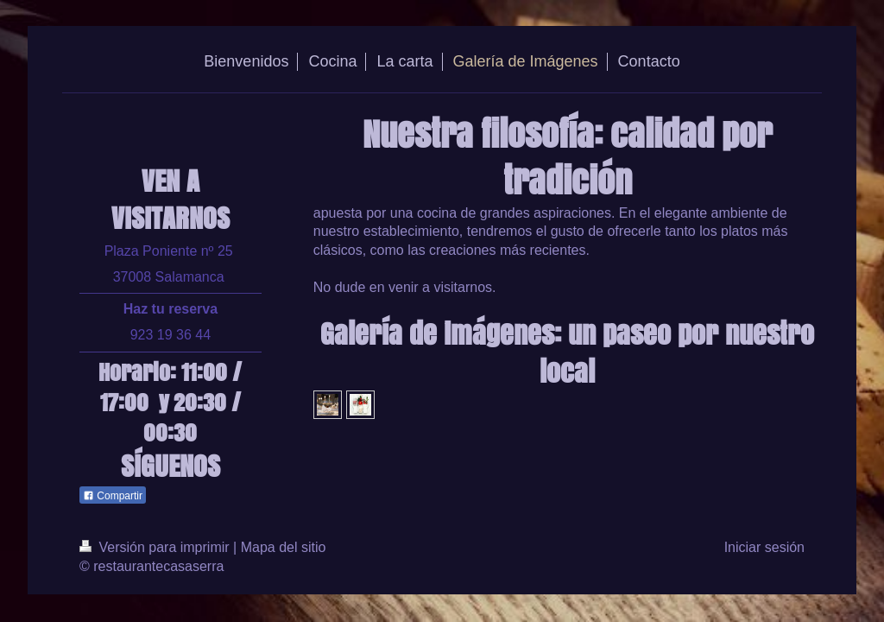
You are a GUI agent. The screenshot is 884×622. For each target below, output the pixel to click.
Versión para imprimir (156, 547)
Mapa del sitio (283, 547)
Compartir (112, 496)
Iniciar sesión (764, 547)
